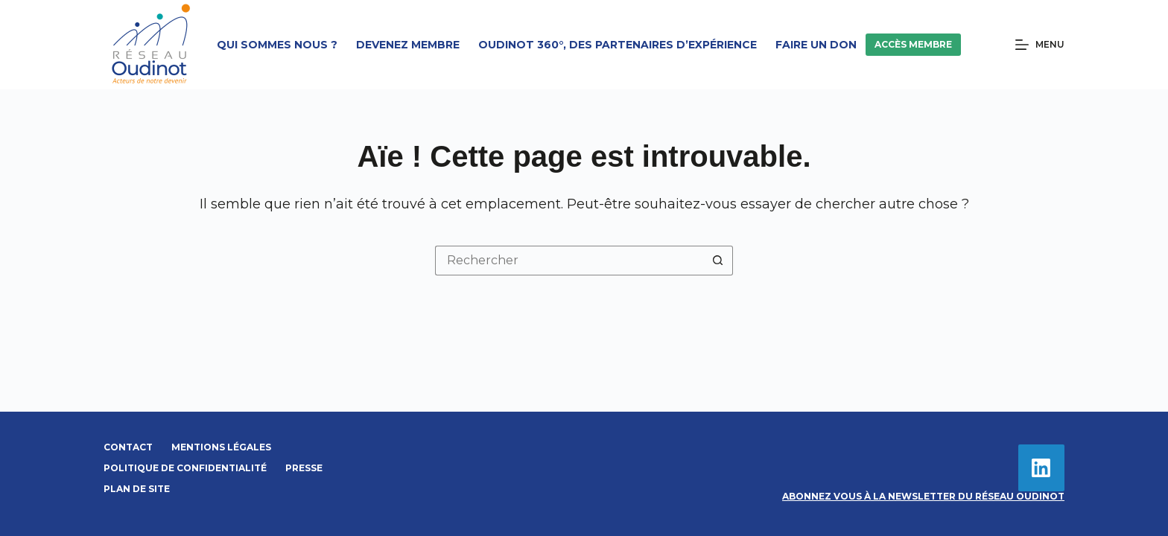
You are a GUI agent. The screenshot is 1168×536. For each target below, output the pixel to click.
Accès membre (913, 44)
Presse (304, 467)
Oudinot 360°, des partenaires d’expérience (617, 44)
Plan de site (137, 488)
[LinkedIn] (1041, 467)
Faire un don (816, 44)
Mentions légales (221, 447)
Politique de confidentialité (185, 467)
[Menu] (1039, 44)
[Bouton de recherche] (718, 260)
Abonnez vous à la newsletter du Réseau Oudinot (923, 496)
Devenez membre (408, 44)
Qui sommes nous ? (277, 44)
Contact (128, 447)
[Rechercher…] (569, 260)
